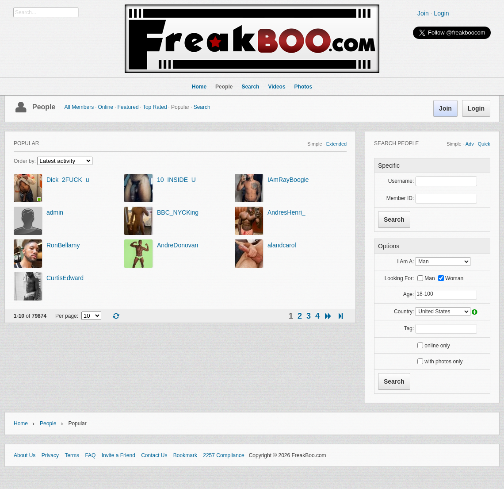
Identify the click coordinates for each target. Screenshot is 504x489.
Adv (470, 143)
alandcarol (281, 245)
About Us (24, 455)
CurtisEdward (65, 277)
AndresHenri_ (286, 212)
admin (54, 212)
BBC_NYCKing (178, 212)
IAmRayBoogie (288, 179)
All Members (79, 107)
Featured (128, 107)
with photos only (443, 361)
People (43, 107)
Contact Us (154, 455)
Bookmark (185, 455)
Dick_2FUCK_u (67, 179)
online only (437, 346)
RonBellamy (63, 245)
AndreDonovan (177, 245)
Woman (454, 278)
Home (21, 423)
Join (423, 13)
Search (202, 107)
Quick (484, 143)
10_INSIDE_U (176, 179)
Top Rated (155, 107)
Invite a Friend (118, 455)
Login (441, 13)
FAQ (90, 455)
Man (429, 278)
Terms (72, 455)
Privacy (50, 455)
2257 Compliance (223, 455)
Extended (336, 143)
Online (106, 107)
